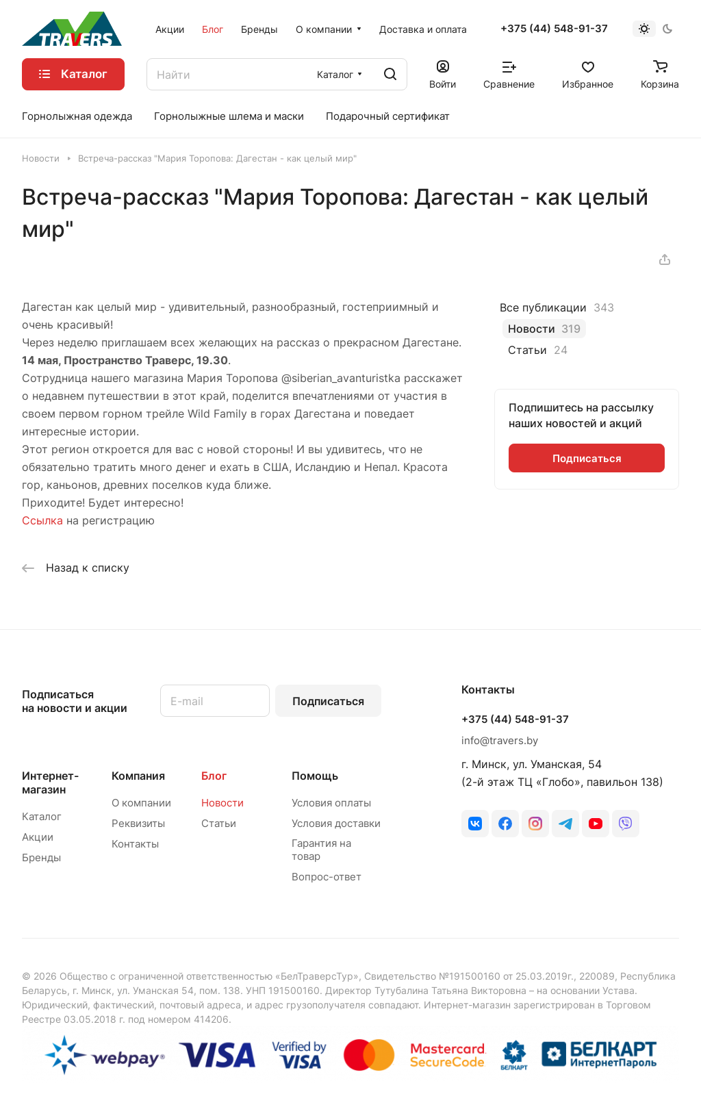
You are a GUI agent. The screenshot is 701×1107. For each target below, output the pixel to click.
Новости (222, 802)
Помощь (315, 775)
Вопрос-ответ (326, 876)
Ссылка (42, 520)
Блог (214, 775)
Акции (37, 836)
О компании (141, 802)
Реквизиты (138, 823)
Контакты (135, 843)
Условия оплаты (331, 802)
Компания (138, 775)
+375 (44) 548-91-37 (554, 29)
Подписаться (328, 701)
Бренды (41, 857)
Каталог (42, 816)
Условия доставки (336, 823)
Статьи (218, 823)
